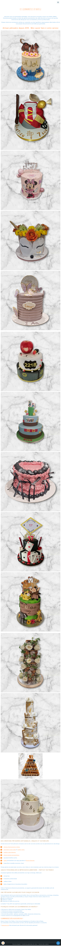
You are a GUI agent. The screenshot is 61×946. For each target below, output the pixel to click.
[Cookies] (3, 943)
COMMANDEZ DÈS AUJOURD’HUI (11, 918)
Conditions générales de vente (29, 944)
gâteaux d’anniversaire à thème (12, 847)
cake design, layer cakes (10, 849)
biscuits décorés (30, 860)
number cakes (21, 849)
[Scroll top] (58, 943)
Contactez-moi (5, 925)
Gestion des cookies (44, 944)
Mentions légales (16, 944)
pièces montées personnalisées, (11, 855)
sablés (5, 860)
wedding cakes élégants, (10, 852)
